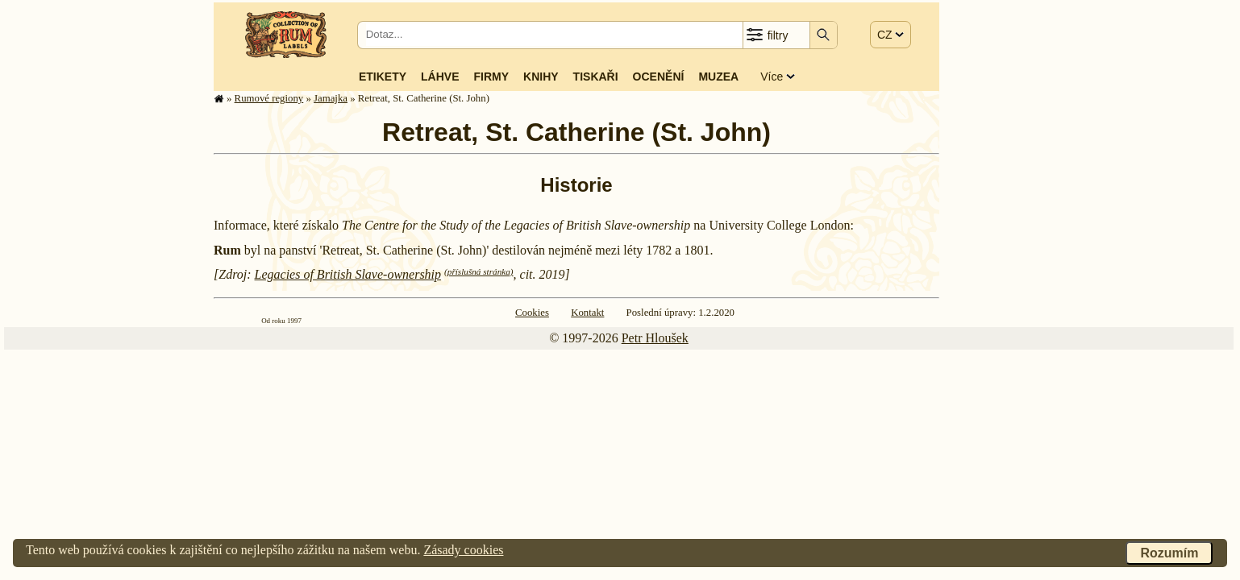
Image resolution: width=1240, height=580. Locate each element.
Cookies (532, 312)
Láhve (440, 76)
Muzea (718, 76)
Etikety (382, 76)
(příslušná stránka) (478, 271)
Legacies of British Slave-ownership (348, 274)
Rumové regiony (269, 98)
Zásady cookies (463, 550)
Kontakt (587, 312)
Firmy (491, 76)
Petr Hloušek (655, 338)
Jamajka (330, 98)
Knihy (541, 76)
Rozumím (1169, 553)
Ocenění (658, 76)
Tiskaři (595, 76)
